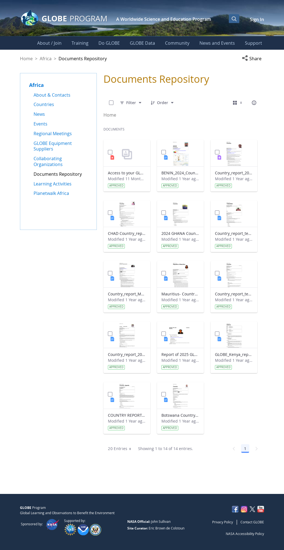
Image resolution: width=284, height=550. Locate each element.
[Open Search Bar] (234, 18)
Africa (46, 59)
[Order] (162, 102)
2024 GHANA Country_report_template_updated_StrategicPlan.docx (180, 233)
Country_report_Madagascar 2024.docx (127, 294)
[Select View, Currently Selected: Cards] (238, 102)
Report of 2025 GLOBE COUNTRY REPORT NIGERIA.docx (180, 354)
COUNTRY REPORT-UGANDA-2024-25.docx (127, 415)
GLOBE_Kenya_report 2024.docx (234, 354)
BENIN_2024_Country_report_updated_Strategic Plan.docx (180, 172)
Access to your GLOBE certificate (127, 172)
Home (26, 59)
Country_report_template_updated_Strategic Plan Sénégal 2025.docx (234, 294)
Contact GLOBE (252, 522)
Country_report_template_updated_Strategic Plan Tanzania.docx (234, 233)
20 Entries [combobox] (121, 448)
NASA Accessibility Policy (245, 533)
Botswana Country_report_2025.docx (180, 415)
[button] (253, 58)
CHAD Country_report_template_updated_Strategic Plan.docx (127, 233)
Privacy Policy (222, 522)
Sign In (257, 19)
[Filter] (131, 102)
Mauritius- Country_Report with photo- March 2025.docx (180, 294)
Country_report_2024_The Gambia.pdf (234, 172)
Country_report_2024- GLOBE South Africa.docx (127, 354)
